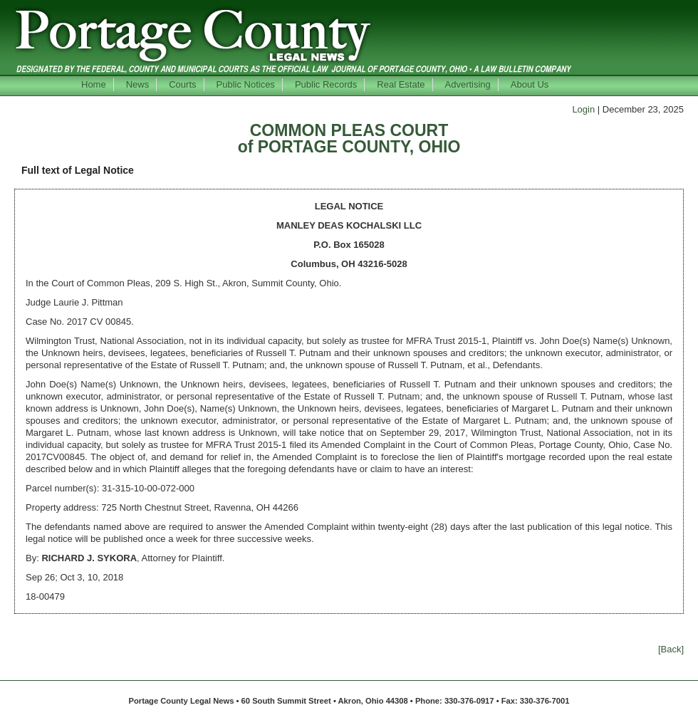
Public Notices (246, 84)
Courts (182, 84)
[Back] (671, 649)
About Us (529, 84)
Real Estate (400, 84)
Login (583, 109)
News (138, 84)
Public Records (326, 84)
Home (93, 84)
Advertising (468, 84)
